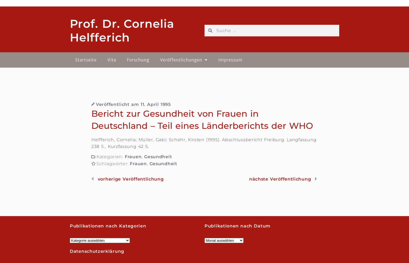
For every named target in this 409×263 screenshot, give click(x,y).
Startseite (86, 60)
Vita (112, 60)
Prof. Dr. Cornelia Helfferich (122, 30)
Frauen (133, 156)
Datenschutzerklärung (97, 251)
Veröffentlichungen (183, 60)
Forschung (138, 60)
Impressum (230, 60)
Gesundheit (158, 156)
